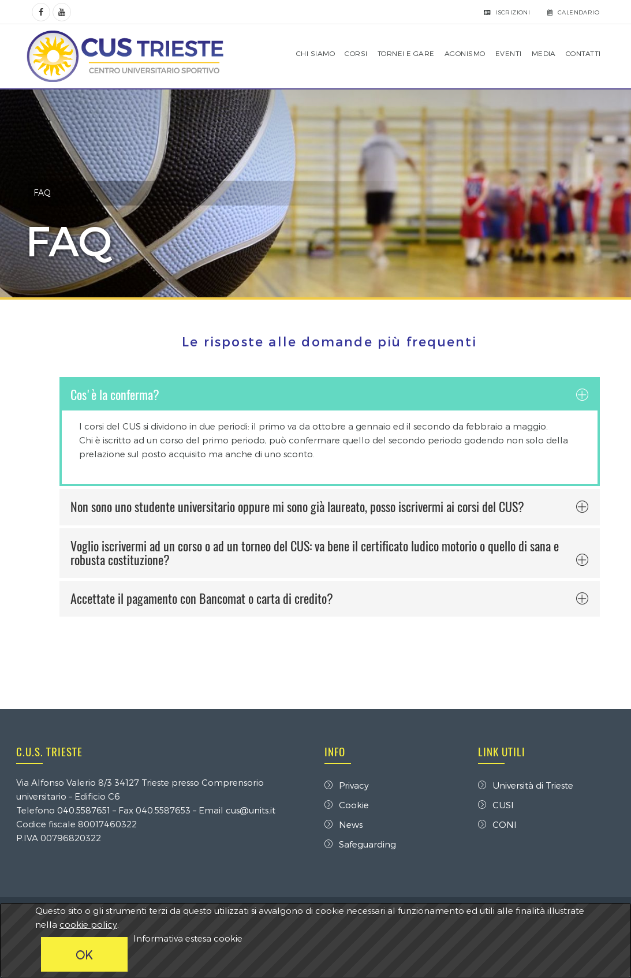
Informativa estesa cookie (187, 938)
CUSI (494, 805)
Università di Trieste (524, 785)
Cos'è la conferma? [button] (327, 395)
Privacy (346, 785)
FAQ (46, 192)
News (343, 824)
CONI (495, 824)
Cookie (346, 805)
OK (84, 954)
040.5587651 (87, 810)
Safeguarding (360, 844)
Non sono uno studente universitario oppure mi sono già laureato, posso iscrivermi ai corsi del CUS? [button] (327, 507)
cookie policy (88, 924)
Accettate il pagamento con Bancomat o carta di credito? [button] (327, 599)
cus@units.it (254, 810)
